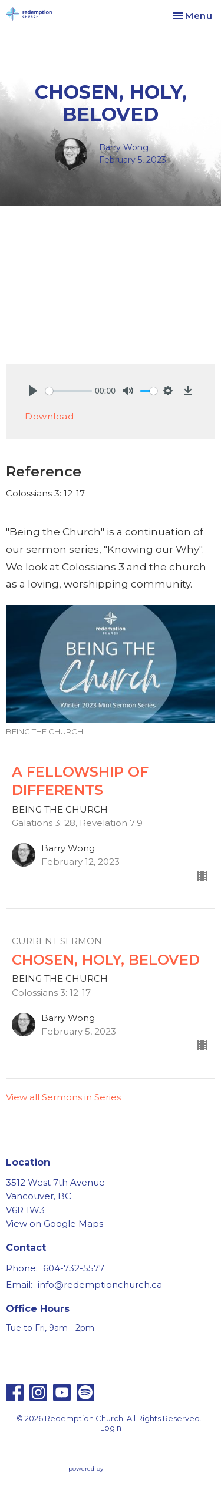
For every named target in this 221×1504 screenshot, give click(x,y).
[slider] (68, 391)
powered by (110, 1468)
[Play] (33, 390)
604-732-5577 (73, 1268)
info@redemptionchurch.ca (100, 1284)
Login (110, 1428)
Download (49, 416)
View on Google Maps (54, 1223)
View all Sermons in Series (63, 1097)
